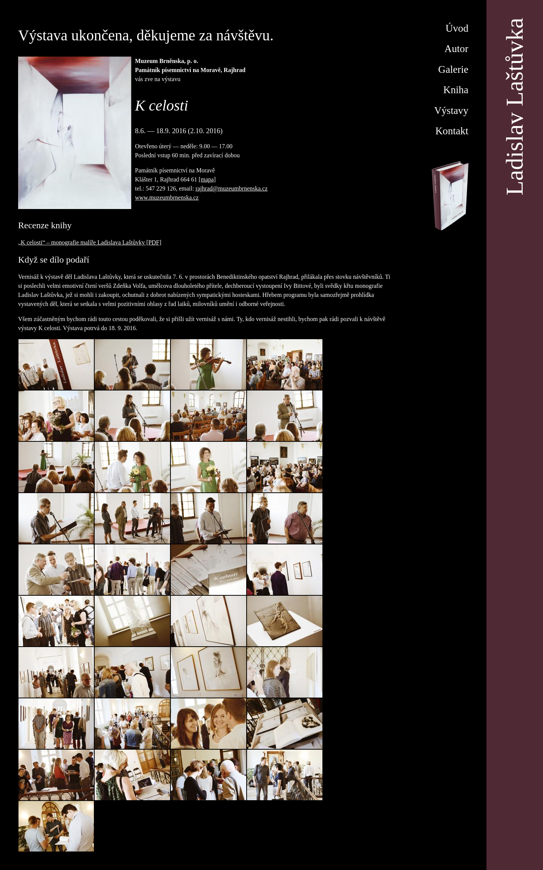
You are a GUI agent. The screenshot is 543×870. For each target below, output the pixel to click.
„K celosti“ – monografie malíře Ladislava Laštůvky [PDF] (89, 242)
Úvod (457, 28)
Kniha (455, 89)
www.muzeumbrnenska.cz (167, 197)
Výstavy (451, 110)
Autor (456, 48)
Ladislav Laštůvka (514, 106)
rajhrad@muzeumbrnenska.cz (231, 188)
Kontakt (451, 131)
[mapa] (207, 179)
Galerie (453, 69)
